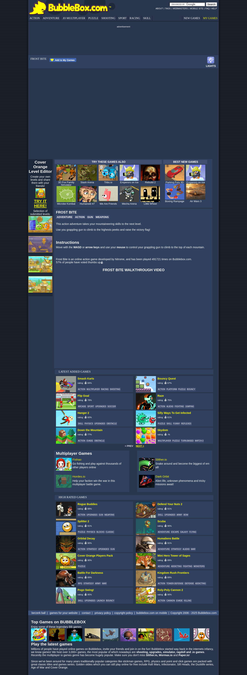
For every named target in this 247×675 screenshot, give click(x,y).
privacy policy (103, 612)
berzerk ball (39, 612)
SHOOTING (108, 18)
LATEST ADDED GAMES (75, 371)
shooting (142, 652)
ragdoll (180, 652)
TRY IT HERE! (40, 203)
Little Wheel (150, 203)
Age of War (38, 667)
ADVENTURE (51, 18)
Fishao (77, 459)
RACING (135, 18)
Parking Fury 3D (175, 182)
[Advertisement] (122, 37)
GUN (90, 217)
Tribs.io (108, 182)
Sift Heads (183, 664)
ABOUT (159, 8)
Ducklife (200, 664)
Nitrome (119, 259)
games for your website (64, 612)
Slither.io (161, 459)
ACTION (35, 18)
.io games (198, 652)
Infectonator (169, 664)
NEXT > (140, 446)
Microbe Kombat (66, 203)
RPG (147, 661)
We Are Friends (108, 203)
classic (42, 664)
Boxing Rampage (174, 201)
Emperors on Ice (129, 182)
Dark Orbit (162, 476)
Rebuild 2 (150, 182)
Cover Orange (59, 667)
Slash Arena (87, 182)
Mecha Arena (129, 203)
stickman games (132, 661)
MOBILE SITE (196, 8)
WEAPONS (102, 217)
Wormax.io (166, 655)
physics (155, 661)
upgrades (155, 652)
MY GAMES (210, 18)
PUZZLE (93, 18)
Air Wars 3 (195, 201)
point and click (175, 661)
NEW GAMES (192, 18)
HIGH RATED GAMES (73, 497)
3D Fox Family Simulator (66, 183)
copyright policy (123, 612)
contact (86, 612)
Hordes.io (79, 476)
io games (66, 655)
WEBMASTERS (180, 8)
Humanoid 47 (87, 203)
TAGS (168, 8)
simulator (169, 652)
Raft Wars (154, 664)
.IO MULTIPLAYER (73, 18)
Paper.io (183, 655)
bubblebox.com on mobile (151, 612)
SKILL (147, 18)
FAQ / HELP (211, 8)
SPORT (122, 18)
